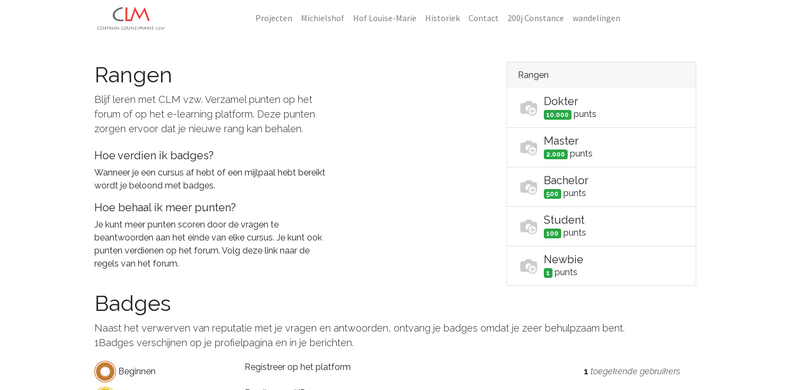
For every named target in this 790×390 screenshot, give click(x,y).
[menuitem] (274, 18)
